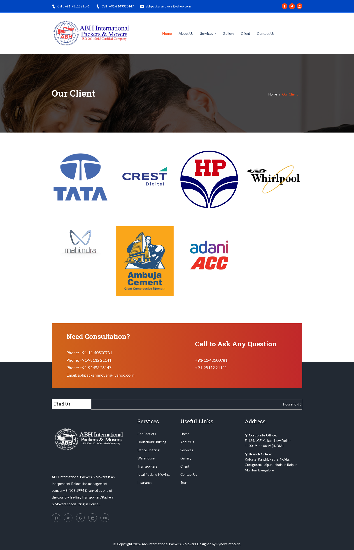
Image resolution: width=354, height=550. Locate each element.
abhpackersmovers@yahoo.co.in (165, 6)
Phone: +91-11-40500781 (89, 352)
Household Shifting (151, 442)
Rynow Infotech (228, 544)
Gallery (228, 33)
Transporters (147, 466)
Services (206, 33)
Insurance (144, 482)
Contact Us (266, 33)
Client (245, 33)
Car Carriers (146, 434)
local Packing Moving (153, 474)
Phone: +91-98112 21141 (88, 360)
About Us (186, 33)
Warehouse (146, 458)
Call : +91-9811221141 (71, 6)
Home (167, 33)
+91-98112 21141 (211, 367)
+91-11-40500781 (211, 360)
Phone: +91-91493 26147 (88, 367)
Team (184, 482)
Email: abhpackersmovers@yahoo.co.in (100, 375)
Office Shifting (148, 450)
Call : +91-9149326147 (115, 6)
